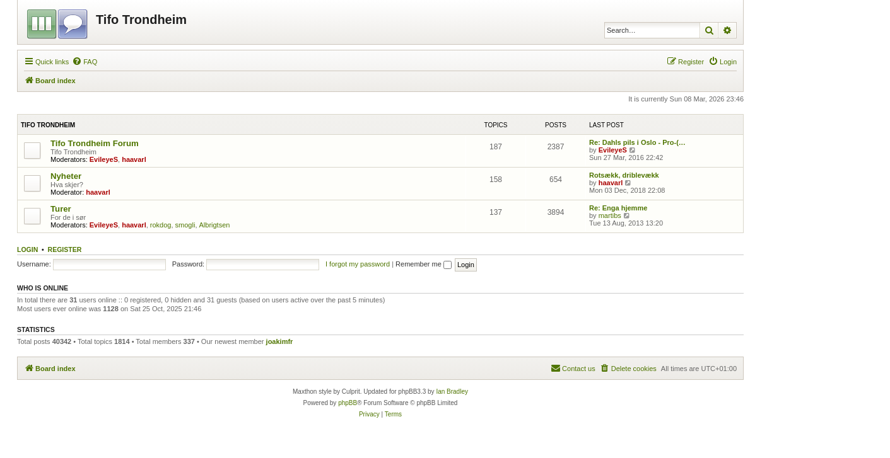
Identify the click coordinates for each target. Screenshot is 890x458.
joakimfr (279, 341)
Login (27, 249)
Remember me (423, 264)
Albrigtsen (214, 225)
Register (65, 249)
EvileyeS (104, 159)
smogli (185, 225)
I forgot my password (357, 264)
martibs (610, 215)
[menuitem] (84, 61)
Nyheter (65, 176)
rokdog (161, 225)
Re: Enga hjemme (618, 208)
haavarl (134, 159)
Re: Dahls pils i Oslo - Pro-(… (637, 142)
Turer (60, 209)
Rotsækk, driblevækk (624, 175)
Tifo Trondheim (48, 125)
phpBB (347, 402)
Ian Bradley (452, 391)
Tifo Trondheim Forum (94, 143)
